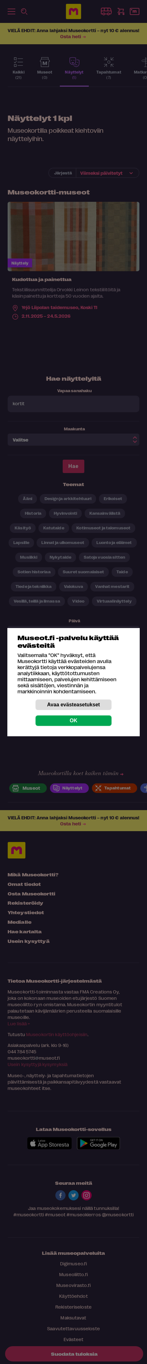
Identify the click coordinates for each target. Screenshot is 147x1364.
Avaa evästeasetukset (73, 704)
